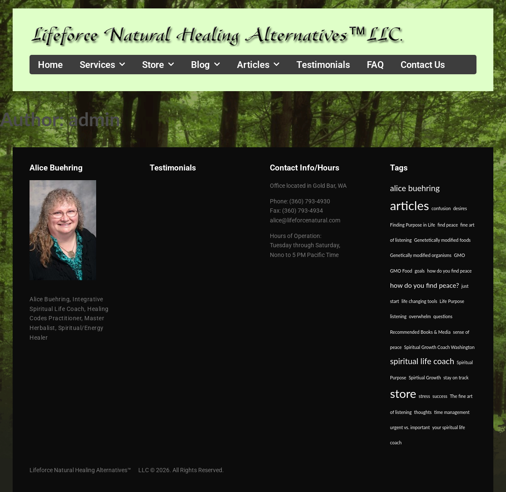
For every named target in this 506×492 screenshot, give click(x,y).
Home (50, 64)
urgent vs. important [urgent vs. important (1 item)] (410, 427)
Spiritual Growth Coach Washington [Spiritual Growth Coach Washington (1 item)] (439, 347)
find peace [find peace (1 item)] (448, 224)
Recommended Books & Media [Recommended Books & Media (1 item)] (420, 332)
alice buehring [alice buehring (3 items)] (415, 188)
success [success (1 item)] (440, 396)
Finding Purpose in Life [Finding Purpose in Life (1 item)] (412, 224)
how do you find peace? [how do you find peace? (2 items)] (424, 285)
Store (158, 64)
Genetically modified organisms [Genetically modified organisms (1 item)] (421, 255)
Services (102, 64)
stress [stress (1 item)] (424, 396)
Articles (258, 64)
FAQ (375, 64)
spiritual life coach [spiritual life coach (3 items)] (422, 361)
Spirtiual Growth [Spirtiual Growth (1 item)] (425, 377)
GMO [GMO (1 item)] (459, 255)
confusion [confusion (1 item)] (441, 208)
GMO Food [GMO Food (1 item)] (401, 270)
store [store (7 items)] (403, 393)
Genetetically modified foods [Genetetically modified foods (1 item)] (442, 240)
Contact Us (423, 64)
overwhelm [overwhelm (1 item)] (420, 316)
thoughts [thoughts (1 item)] (423, 412)
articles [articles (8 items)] (409, 205)
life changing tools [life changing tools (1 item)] (419, 301)
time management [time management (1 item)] (451, 412)
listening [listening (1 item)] (398, 316)
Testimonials (323, 64)
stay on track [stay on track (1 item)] (455, 377)
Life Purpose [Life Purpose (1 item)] (452, 301)
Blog (205, 64)
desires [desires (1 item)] (460, 208)
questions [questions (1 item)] (442, 316)
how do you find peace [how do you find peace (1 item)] (449, 270)
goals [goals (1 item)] (419, 270)
